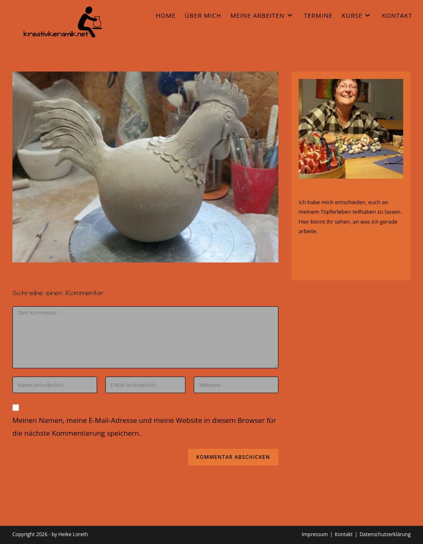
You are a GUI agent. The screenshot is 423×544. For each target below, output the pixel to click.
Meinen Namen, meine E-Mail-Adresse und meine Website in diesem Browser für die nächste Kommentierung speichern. (144, 426)
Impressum (315, 534)
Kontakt (343, 534)
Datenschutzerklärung (385, 534)
